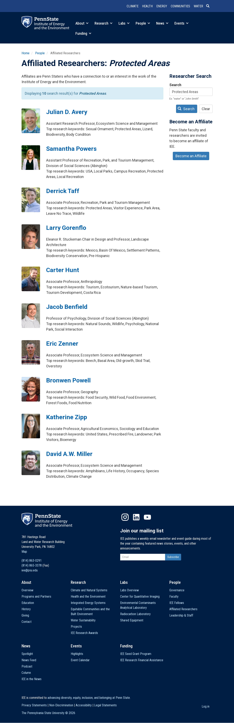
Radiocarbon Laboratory (135, 614)
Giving (25, 615)
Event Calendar (80, 660)
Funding (83, 33)
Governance (176, 590)
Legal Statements (105, 705)
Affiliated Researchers (183, 609)
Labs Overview (129, 590)
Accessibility (84, 705)
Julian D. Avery (66, 111)
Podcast (27, 666)
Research (103, 23)
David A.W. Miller (69, 453)
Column (26, 673)
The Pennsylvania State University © (48, 713)
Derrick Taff (62, 190)
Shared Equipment (131, 620)
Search (175, 85)
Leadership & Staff (181, 615)
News (162, 23)
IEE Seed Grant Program (135, 654)
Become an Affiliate (191, 156)
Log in (205, 706)
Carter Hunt (62, 270)
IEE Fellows (176, 603)
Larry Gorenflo (66, 227)
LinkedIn (136, 517)
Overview (27, 590)
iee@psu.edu (30, 570)
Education (28, 603)
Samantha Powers (71, 148)
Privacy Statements (34, 705)
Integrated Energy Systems (88, 603)
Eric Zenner (62, 343)
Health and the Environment (88, 596)
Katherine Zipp (66, 417)
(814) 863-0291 (32, 560)
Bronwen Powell (68, 380)
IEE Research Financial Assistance (141, 660)
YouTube (147, 517)
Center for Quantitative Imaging (140, 596)
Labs (124, 23)
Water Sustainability (83, 620)
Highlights (77, 654)
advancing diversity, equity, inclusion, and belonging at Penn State (89, 698)
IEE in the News (31, 679)
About (81, 23)
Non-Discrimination (61, 705)
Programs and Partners (36, 596)
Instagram (125, 517)
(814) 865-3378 (32, 565)
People (143, 23)
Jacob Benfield (66, 306)
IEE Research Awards (84, 633)
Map (24, 552)
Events (181, 23)
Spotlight (27, 654)
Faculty (173, 596)
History (26, 609)
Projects (76, 627)
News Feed (29, 660)
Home (25, 53)
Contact (27, 622)
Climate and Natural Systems (89, 590)
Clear (206, 109)
